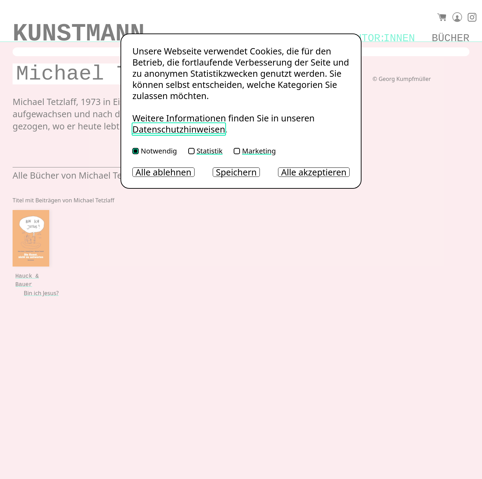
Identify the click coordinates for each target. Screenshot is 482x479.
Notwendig (154, 151)
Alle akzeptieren (313, 172)
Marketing (255, 151)
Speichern (236, 172)
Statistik (205, 151)
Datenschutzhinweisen (178, 129)
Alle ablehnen (163, 172)
